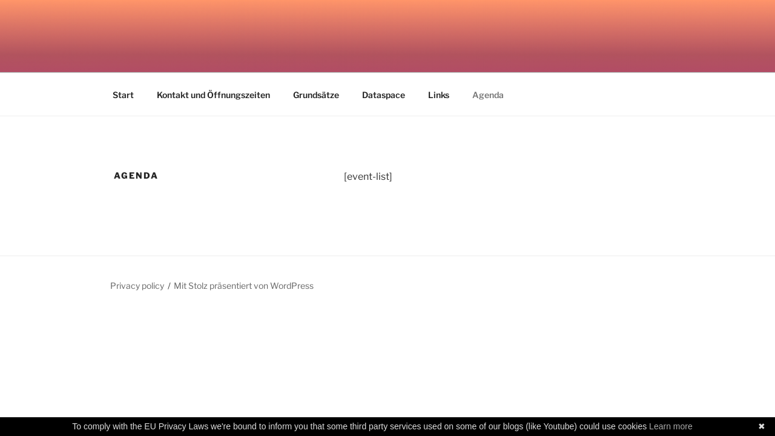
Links (438, 95)
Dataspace (383, 95)
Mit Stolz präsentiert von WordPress (244, 285)
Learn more (671, 426)
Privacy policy (137, 285)
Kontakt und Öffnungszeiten (213, 95)
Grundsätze (316, 95)
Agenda (488, 95)
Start (123, 95)
